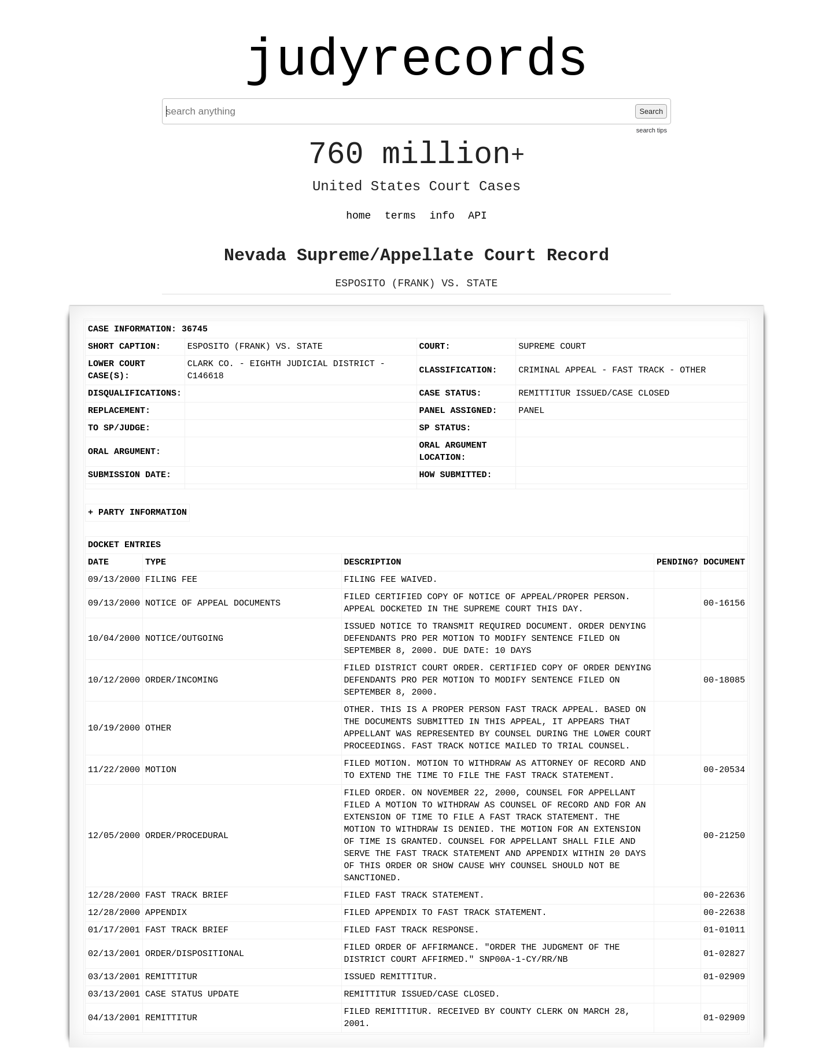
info (442, 216)
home (358, 216)
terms (400, 216)
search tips (651, 130)
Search (651, 111)
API (477, 216)
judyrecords (416, 61)
